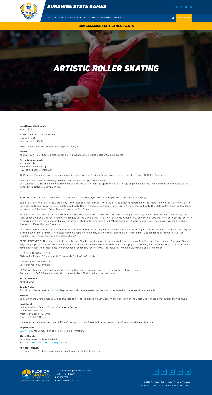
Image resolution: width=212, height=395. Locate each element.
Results (95, 18)
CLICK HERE (26, 331)
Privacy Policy (170, 385)
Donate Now (184, 18)
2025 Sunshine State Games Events (106, 26)
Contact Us (118, 18)
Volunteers (106, 18)
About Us (51, 18)
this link (54, 290)
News (79, 18)
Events (71, 18)
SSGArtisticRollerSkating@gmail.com (47, 343)
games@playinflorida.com (67, 380)
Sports (62, 18)
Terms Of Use (185, 385)
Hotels (86, 18)
